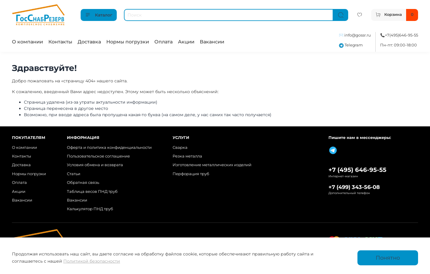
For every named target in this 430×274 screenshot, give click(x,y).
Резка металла (187, 156)
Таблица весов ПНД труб (92, 191)
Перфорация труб (191, 174)
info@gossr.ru (357, 35)
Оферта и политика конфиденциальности (109, 147)
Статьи (73, 174)
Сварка (180, 147)
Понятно (388, 258)
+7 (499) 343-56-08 (354, 187)
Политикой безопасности (91, 261)
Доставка (89, 42)
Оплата (163, 42)
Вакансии (212, 42)
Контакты (60, 42)
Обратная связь (83, 182)
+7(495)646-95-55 (401, 35)
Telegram (351, 45)
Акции (186, 42)
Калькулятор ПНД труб (90, 209)
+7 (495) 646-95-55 (357, 169)
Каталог (98, 15)
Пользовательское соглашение (98, 156)
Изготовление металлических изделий (212, 165)
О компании (27, 42)
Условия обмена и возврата (95, 165)
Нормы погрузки (127, 42)
